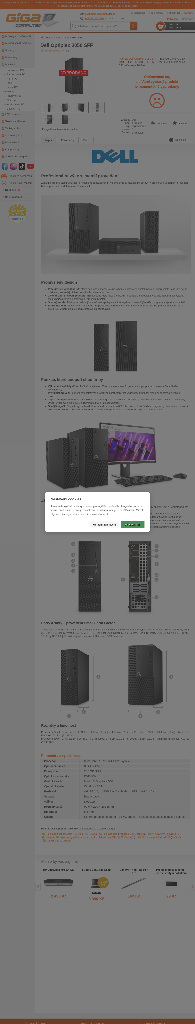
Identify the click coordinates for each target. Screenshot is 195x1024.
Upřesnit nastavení (104, 524)
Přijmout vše (132, 524)
